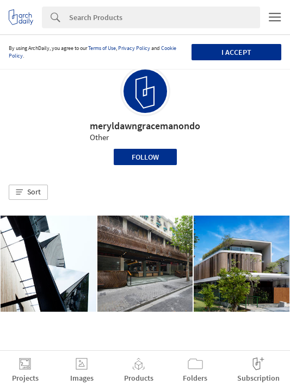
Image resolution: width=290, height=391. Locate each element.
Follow (145, 157)
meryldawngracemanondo (145, 125)
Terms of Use (102, 48)
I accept (236, 52)
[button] (28, 192)
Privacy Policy (134, 48)
